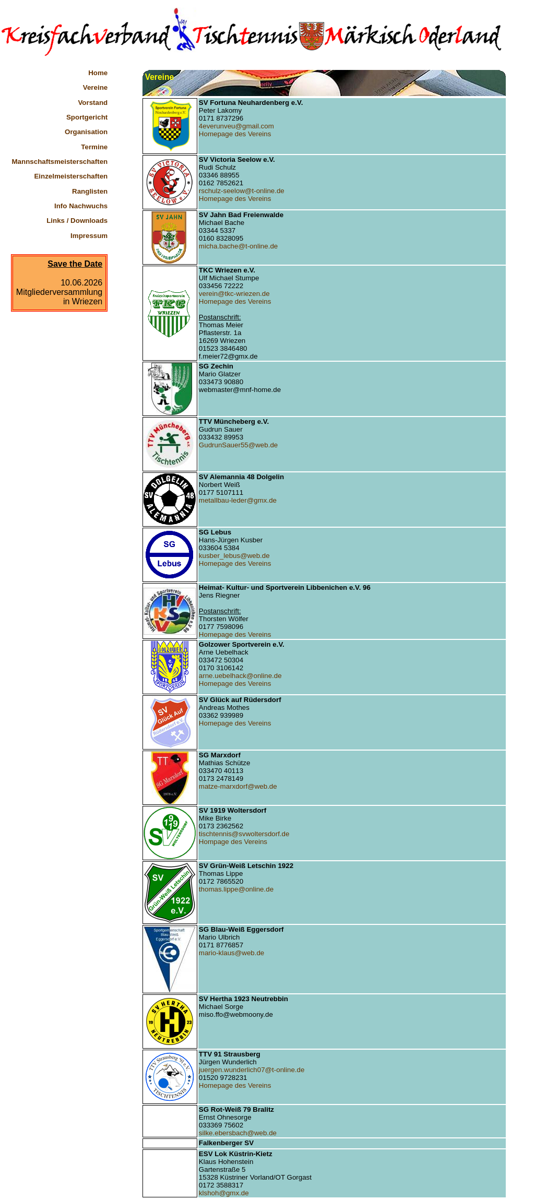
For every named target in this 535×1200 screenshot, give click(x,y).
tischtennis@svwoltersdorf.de (244, 834)
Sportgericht (87, 117)
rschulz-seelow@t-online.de (241, 191)
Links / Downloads (77, 220)
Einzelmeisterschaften (71, 176)
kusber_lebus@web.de (234, 556)
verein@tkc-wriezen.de (234, 294)
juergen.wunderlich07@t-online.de (251, 1070)
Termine (94, 147)
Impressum (89, 236)
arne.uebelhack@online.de (240, 676)
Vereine (95, 87)
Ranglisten (90, 191)
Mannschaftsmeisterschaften (60, 161)
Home (98, 73)
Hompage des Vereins (233, 842)
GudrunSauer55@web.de (238, 445)
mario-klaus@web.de (231, 953)
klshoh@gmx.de (224, 1193)
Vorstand (93, 102)
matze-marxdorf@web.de (238, 786)
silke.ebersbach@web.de (238, 1133)
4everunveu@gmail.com (236, 126)
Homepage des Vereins (235, 134)
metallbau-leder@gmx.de (238, 500)
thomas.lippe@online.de (236, 889)
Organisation (86, 132)
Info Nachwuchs (81, 206)
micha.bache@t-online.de (238, 246)
